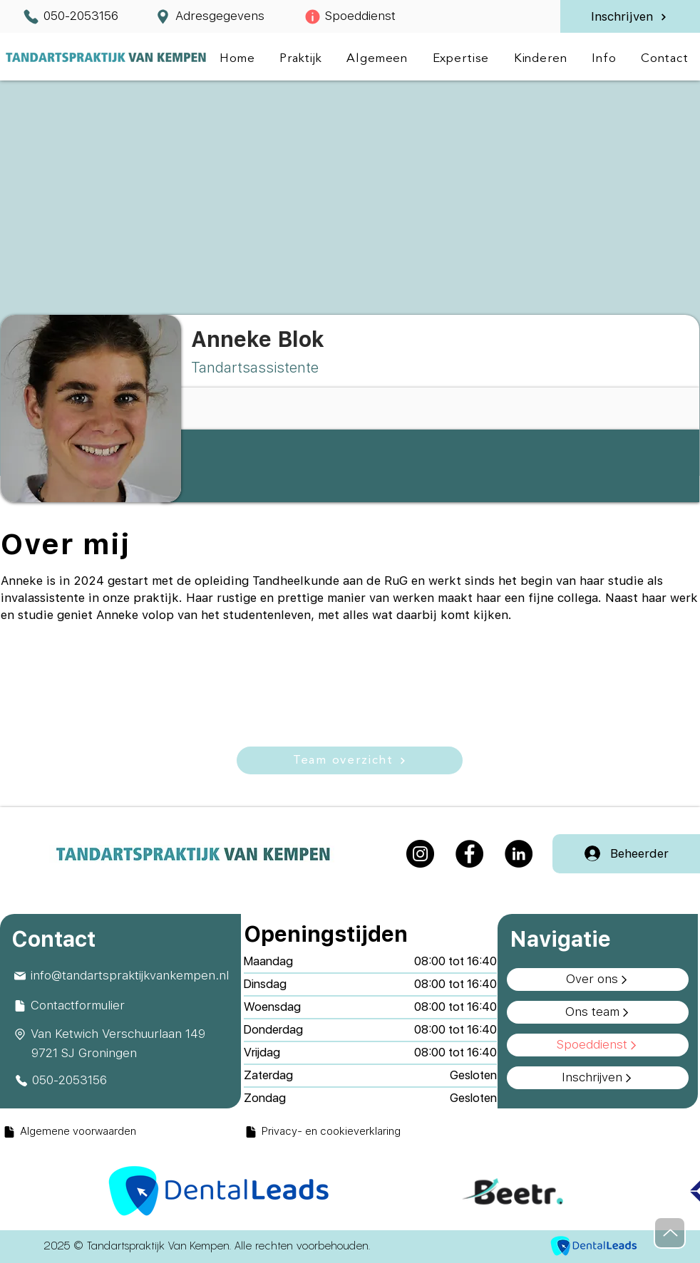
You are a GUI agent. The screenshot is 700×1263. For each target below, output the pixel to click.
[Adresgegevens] (209, 16)
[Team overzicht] (350, 760)
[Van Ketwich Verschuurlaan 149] (123, 1034)
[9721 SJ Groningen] (131, 1053)
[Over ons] (598, 979)
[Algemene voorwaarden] (122, 1131)
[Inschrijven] (629, 17)
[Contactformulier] (123, 1006)
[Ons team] (598, 1012)
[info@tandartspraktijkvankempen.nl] (123, 976)
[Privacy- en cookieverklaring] (369, 1131)
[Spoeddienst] (349, 16)
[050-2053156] (70, 16)
